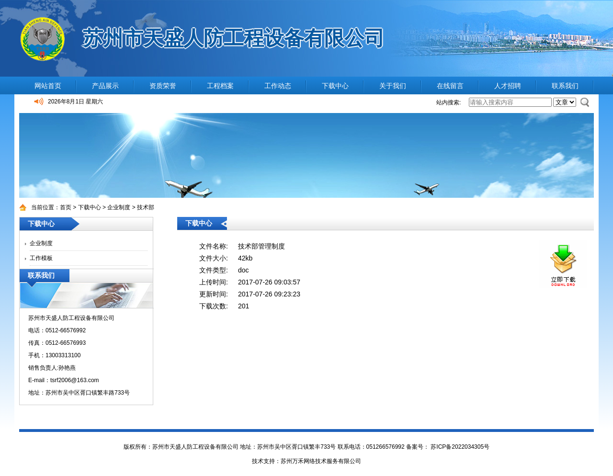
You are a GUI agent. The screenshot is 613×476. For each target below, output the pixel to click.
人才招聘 (507, 86)
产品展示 (105, 86)
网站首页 (47, 86)
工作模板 (41, 258)
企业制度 (118, 207)
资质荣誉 (162, 86)
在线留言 (450, 86)
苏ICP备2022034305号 (459, 446)
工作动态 (277, 86)
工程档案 (220, 86)
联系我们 (565, 86)
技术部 (145, 207)
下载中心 (335, 86)
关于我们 (392, 86)
